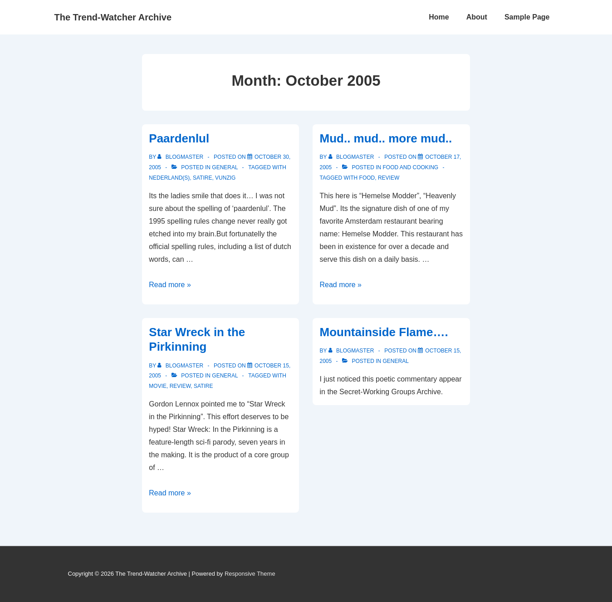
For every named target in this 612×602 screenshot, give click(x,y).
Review (388, 178)
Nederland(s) (169, 178)
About (476, 17)
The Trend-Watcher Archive (113, 17)
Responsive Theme (250, 573)
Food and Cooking (411, 167)
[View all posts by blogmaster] (181, 157)
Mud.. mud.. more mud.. (385, 138)
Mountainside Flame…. (383, 332)
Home (439, 17)
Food (367, 178)
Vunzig (225, 178)
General (225, 167)
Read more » (170, 285)
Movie (157, 386)
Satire (202, 178)
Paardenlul (179, 138)
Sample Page (527, 17)
